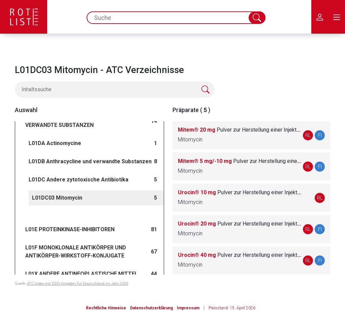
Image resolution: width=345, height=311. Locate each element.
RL (308, 135)
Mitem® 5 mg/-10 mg (239, 161)
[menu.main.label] (336, 16)
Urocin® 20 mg (239, 223)
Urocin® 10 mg (239, 192)
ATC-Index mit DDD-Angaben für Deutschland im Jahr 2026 (77, 283)
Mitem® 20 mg (239, 130)
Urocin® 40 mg (239, 255)
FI (320, 135)
